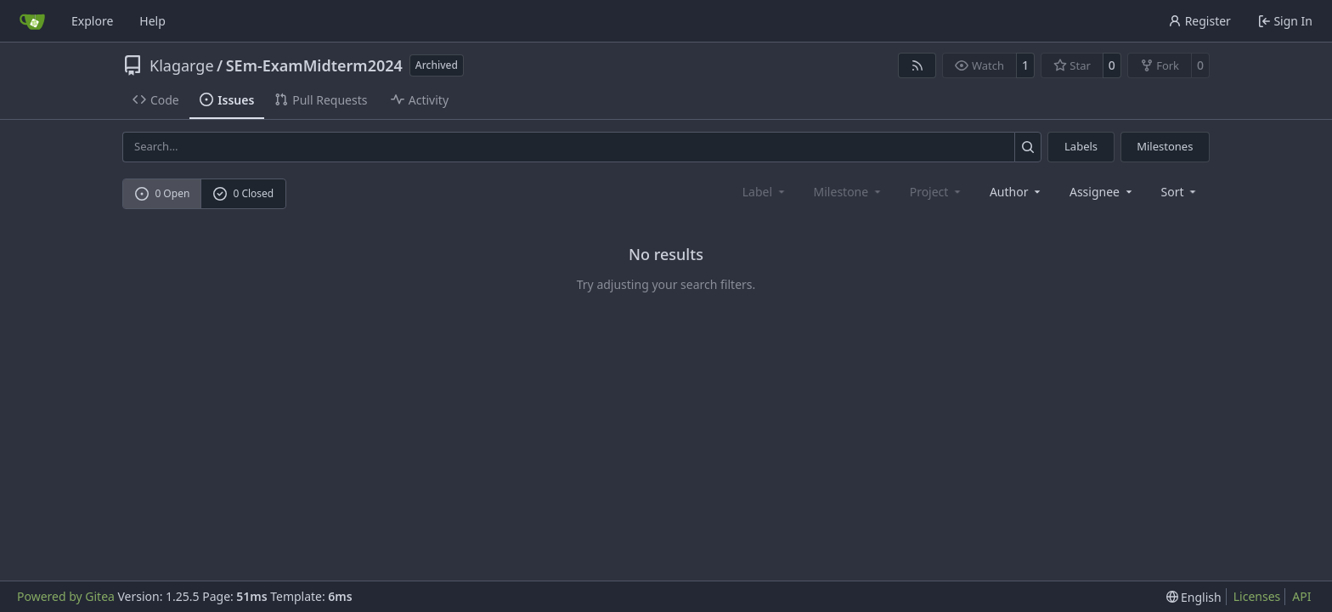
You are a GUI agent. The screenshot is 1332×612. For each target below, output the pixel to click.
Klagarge (182, 65)
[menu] (1180, 191)
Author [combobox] (1016, 192)
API (1301, 596)
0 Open (162, 193)
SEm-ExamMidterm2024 (314, 65)
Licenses (1257, 596)
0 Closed (243, 193)
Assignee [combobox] (1102, 192)
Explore (92, 21)
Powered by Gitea (66, 596)
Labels (1081, 146)
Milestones (1165, 146)
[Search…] (1028, 147)
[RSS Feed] (917, 65)
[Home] (32, 21)
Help (152, 21)
